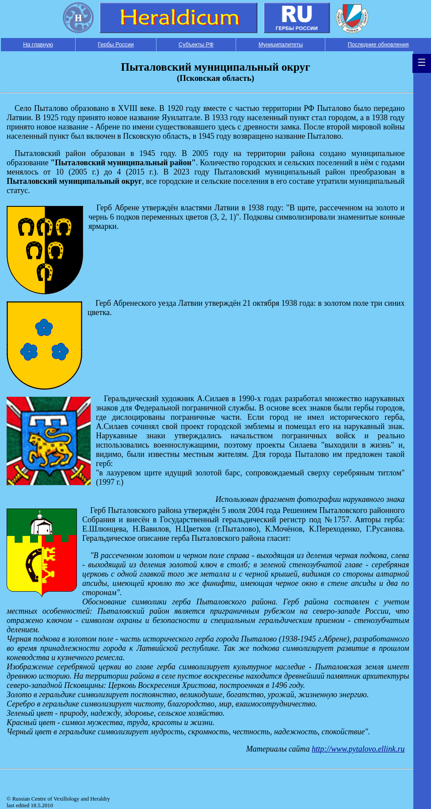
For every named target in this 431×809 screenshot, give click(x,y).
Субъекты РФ (196, 45)
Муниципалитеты (281, 45)
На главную (38, 45)
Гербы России (115, 45)
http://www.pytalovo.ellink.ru (358, 748)
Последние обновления (378, 45)
